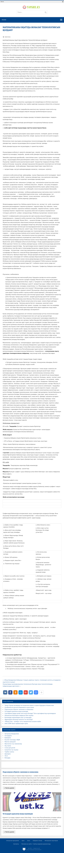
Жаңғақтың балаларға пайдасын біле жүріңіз (19, 715)
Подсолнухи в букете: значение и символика (19, 709)
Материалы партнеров (51, 840)
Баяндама (7, 36)
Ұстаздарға (8, 735)
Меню (2, 1)
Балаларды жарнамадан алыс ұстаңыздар (18, 717)
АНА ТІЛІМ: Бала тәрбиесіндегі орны (16, 723)
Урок (23, 840)
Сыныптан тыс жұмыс (11, 750)
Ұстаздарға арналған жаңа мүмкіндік (16, 711)
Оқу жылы (8, 746)
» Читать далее (9, 788)
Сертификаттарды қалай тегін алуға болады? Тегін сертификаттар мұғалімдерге (30, 713)
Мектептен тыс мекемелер (13, 744)
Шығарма (8, 754)
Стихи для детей (10, 748)
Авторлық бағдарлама (12, 734)
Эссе (6, 756)
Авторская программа (12, 840)
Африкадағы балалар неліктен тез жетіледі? (19, 719)
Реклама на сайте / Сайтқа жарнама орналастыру (36, 844)
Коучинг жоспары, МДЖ (12, 740)
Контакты (16, 844)
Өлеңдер (7, 758)
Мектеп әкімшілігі (10, 742)
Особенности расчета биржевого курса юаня (19, 707)
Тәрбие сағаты (9, 752)
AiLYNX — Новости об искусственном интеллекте (33, 849)
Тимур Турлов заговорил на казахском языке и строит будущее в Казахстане (29, 705)
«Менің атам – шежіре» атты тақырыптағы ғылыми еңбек (23, 721)
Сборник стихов (37, 840)
